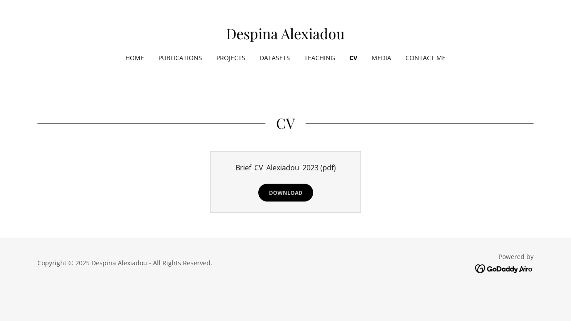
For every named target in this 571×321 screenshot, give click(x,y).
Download (285, 193)
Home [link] (134, 58)
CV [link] (353, 58)
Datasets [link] (275, 58)
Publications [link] (180, 58)
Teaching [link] (319, 58)
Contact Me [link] (425, 58)
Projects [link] (230, 58)
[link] (285, 36)
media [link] (381, 58)
